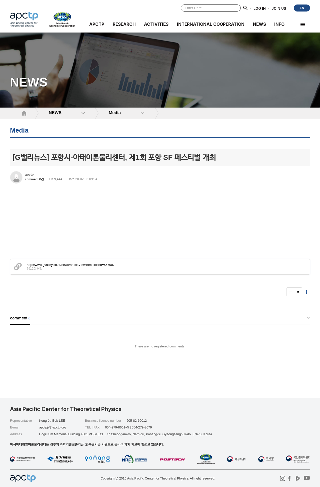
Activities (156, 24)
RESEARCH (124, 24)
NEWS (259, 24)
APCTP (96, 24)
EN (302, 8)
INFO (279, 24)
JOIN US (279, 8)
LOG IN (260, 8)
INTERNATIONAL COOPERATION (210, 24)
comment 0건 (34, 179)
